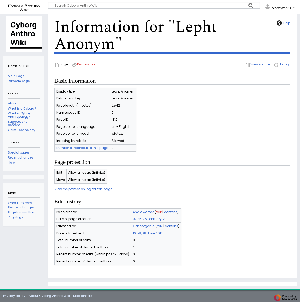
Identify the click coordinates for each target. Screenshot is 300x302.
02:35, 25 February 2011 (151, 219)
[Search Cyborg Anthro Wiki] (154, 5)
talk (159, 212)
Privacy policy (14, 296)
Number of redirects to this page (82, 148)
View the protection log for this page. (83, 189)
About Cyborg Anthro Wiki (49, 296)
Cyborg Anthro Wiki (24, 7)
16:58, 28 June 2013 (148, 233)
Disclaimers (82, 296)
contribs (170, 212)
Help (282, 23)
